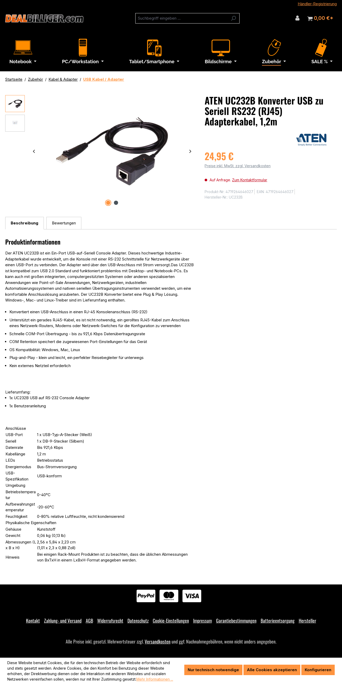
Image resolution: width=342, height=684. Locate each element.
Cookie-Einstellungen (171, 620)
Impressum (202, 620)
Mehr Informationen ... (154, 679)
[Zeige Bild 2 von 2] (116, 203)
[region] (99, 151)
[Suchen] (233, 18)
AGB (89, 620)
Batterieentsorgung (278, 620)
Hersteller (307, 620)
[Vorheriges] (34, 151)
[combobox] (181, 18)
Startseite (13, 79)
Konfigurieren (318, 669)
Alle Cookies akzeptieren (272, 669)
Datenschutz (138, 620)
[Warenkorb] (320, 18)
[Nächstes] (190, 151)
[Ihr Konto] (297, 18)
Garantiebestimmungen (236, 620)
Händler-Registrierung (317, 3)
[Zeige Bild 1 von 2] (108, 203)
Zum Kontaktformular (249, 180)
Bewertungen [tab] (64, 223)
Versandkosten (157, 641)
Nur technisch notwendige (213, 669)
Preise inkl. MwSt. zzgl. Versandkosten (238, 166)
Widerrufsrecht (110, 620)
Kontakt (33, 620)
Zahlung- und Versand (63, 620)
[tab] (24, 223)
